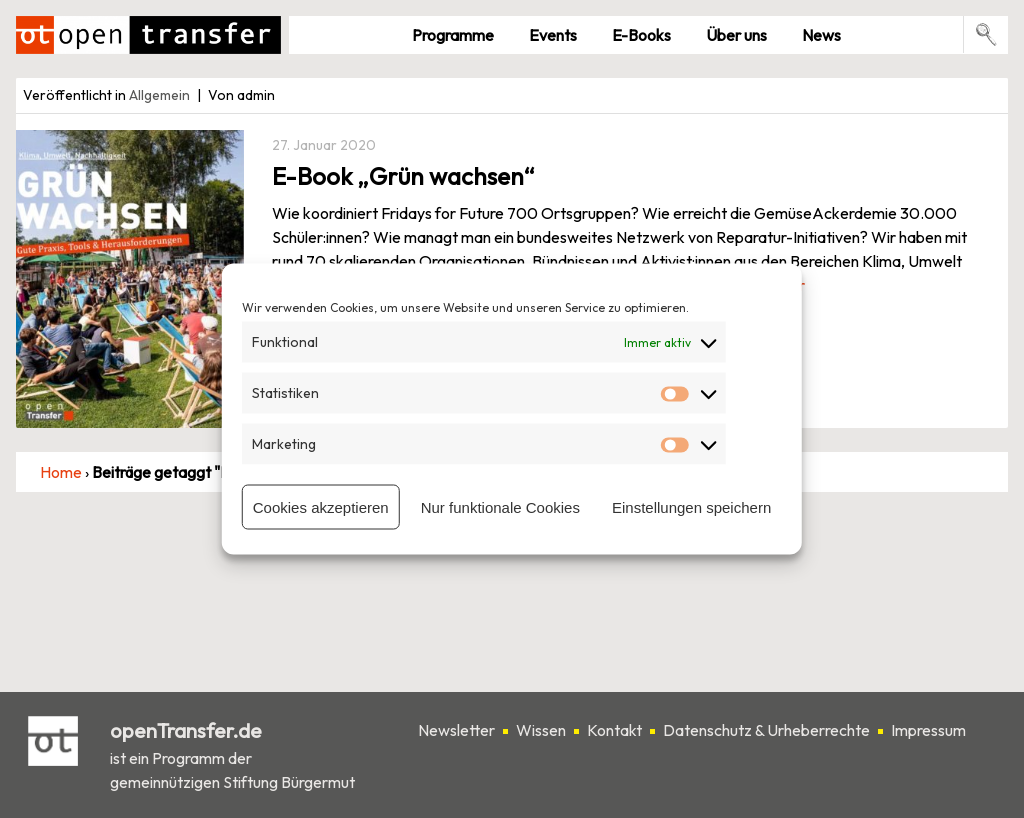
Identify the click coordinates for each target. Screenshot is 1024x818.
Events (553, 35)
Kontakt (614, 730)
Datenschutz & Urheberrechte (766, 730)
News (821, 35)
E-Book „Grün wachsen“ (403, 176)
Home (61, 472)
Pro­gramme (453, 35)
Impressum (928, 730)
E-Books (641, 35)
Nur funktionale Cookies (500, 506)
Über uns (736, 35)
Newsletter (456, 730)
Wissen (541, 730)
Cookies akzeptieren (321, 506)
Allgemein (159, 95)
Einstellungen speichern (691, 506)
